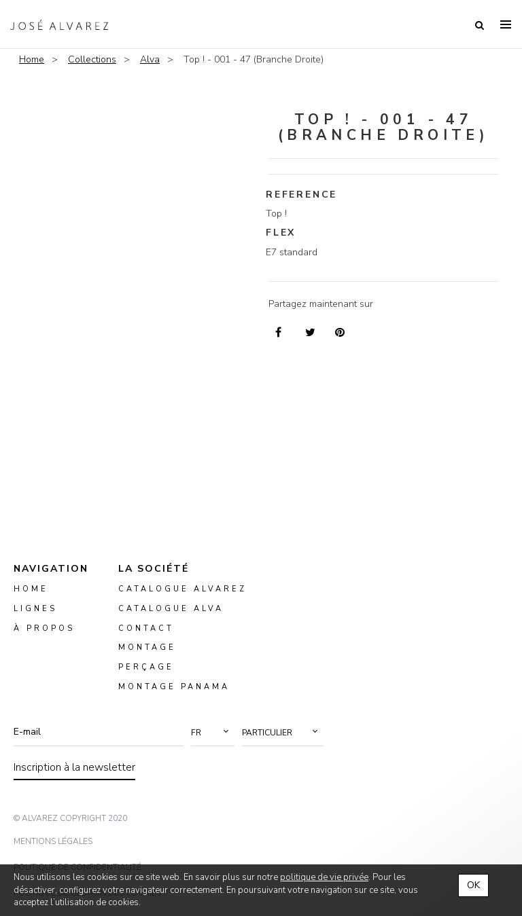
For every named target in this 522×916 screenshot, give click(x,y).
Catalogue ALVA (171, 608)
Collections (92, 59)
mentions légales (53, 841)
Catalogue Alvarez (182, 589)
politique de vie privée (324, 877)
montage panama (174, 687)
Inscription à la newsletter (74, 767)
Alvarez (59, 24)
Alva (150, 59)
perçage (146, 667)
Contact (146, 628)
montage (147, 647)
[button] (212, 732)
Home (31, 59)
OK (473, 885)
